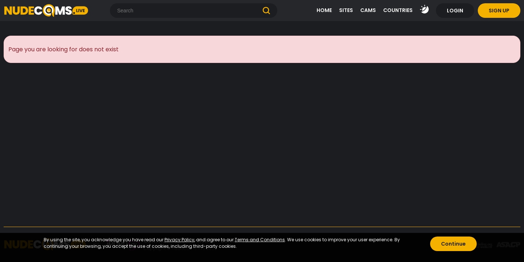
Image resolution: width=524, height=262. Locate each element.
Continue (453, 243)
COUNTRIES (398, 10)
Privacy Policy (179, 240)
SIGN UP (499, 10)
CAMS (368, 10)
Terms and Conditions (260, 240)
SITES (346, 10)
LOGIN (455, 10)
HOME (324, 10)
